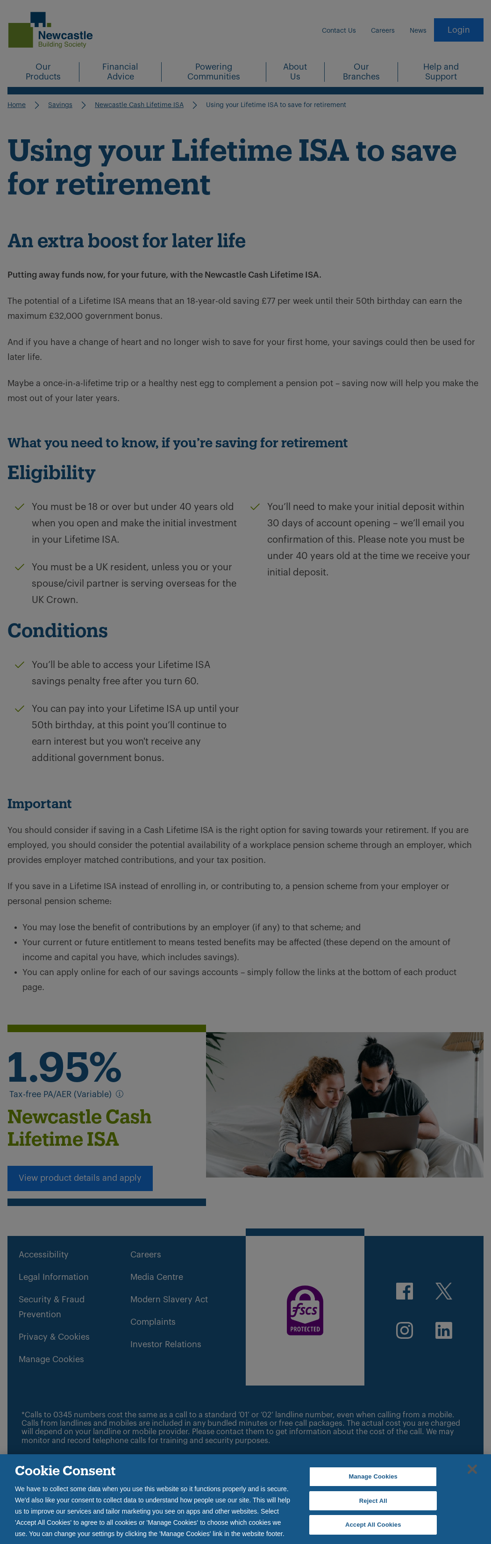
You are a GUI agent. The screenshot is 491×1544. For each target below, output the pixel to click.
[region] (245, 1499)
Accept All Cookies (373, 1524)
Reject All (373, 1500)
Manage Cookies (373, 1476)
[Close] (472, 1469)
